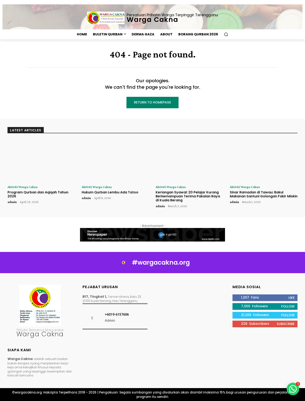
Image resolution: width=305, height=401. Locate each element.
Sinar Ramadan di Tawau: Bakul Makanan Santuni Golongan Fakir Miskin (264, 194)
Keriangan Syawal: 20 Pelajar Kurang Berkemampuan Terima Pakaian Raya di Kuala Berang (188, 196)
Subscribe (286, 323)
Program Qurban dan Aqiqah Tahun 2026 (38, 194)
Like (292, 297)
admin (12, 202)
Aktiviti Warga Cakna (23, 187)
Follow (288, 306)
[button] (226, 34)
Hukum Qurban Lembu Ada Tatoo (110, 192)
